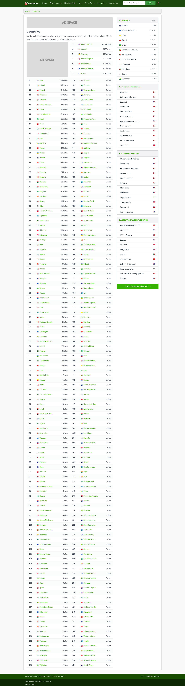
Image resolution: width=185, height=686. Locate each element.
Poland (41, 90)
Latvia (40, 317)
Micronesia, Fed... (88, 443)
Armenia (85, 172)
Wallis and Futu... (88, 655)
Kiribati (85, 380)
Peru (40, 370)
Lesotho (85, 394)
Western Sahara (88, 660)
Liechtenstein (87, 409)
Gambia (85, 317)
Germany (83, 54)
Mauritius (41, 641)
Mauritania (86, 114)
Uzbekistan (42, 356)
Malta (40, 385)
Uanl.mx (138, 254)
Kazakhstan (42, 312)
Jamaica (85, 375)
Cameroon (42, 602)
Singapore (42, 95)
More (154, 20)
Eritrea (84, 278)
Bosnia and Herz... (45, 486)
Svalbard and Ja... (89, 607)
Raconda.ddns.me (138, 269)
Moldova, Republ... (45, 322)
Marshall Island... (88, 428)
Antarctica (86, 162)
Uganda (85, 80)
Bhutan (85, 196)
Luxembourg (43, 298)
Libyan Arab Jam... (89, 404)
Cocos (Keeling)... (88, 249)
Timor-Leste (87, 617)
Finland (41, 158)
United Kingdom (85, 59)
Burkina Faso (87, 220)
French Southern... (89, 307)
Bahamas (86, 182)
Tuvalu (84, 641)
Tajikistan (42, 665)
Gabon (84, 312)
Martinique (86, 433)
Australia (41, 100)
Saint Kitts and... (88, 525)
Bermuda (85, 191)
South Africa (43, 220)
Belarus (41, 288)
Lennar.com (138, 164)
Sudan (84, 597)
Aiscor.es (138, 245)
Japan (40, 109)
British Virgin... (87, 665)
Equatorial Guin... (88, 274)
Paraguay (42, 501)
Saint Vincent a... (88, 544)
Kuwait (41, 452)
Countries (149, 676)
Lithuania (41, 230)
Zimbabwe (42, 593)
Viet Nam (41, 196)
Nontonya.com (138, 173)
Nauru (84, 462)
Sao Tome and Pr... (89, 559)
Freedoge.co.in (138, 126)
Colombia (42, 336)
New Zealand (43, 274)
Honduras (86, 109)
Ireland (41, 85)
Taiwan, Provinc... (44, 211)
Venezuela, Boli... (44, 544)
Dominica (85, 269)
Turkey (41, 148)
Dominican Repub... (45, 607)
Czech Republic (44, 129)
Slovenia (41, 283)
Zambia (85, 133)
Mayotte (85, 438)
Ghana (40, 617)
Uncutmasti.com (138, 111)
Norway (41, 201)
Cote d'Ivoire (87, 100)
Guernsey (86, 341)
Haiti (84, 356)
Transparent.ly (138, 202)
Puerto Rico (42, 660)
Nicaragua (42, 655)
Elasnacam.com (138, 136)
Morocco (41, 472)
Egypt (40, 409)
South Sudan (87, 593)
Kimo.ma (138, 183)
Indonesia (42, 235)
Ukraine (41, 153)
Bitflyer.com (138, 249)
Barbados (86, 187)
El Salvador (42, 612)
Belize (40, 419)
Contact (157, 676)
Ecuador (41, 380)
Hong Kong (42, 187)
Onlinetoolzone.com (138, 264)
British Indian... (87, 216)
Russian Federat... (86, 68)
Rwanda (85, 510)
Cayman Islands (88, 90)
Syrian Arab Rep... (45, 414)
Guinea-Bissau (87, 346)
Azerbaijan (42, 332)
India (40, 80)
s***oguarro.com (138, 116)
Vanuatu (85, 85)
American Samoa (89, 143)
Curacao (41, 559)
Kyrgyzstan (42, 626)
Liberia (84, 399)
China (40, 162)
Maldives (85, 419)
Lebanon (41, 631)
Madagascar (43, 636)
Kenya (40, 404)
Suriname (86, 602)
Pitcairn (85, 501)
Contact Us (113, 3)
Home (44, 3)
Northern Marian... (89, 486)
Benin (40, 549)
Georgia (41, 365)
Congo (84, 254)
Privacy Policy (30, 684)
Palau (84, 491)
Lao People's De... (88, 390)
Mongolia (41, 491)
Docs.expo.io (138, 207)
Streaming (101, 3)
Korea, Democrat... (89, 385)
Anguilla (85, 158)
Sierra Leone (87, 568)
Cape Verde (86, 230)
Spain (40, 124)
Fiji (83, 293)
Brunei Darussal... (44, 510)
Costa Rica (42, 428)
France (82, 73)
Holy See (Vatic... (88, 365)
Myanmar (42, 535)
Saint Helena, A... (88, 520)
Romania (41, 172)
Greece (41, 254)
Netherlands (84, 64)
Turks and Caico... (88, 636)
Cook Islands (87, 259)
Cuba (40, 467)
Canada (82, 49)
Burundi (85, 225)
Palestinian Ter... (88, 119)
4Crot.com (138, 92)
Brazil (40, 119)
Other (40, 206)
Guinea (41, 448)
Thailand (41, 264)
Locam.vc (138, 240)
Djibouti (85, 264)
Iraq (83, 370)
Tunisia (41, 506)
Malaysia (41, 278)
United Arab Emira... (137, 59)
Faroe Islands (87, 288)
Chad (84, 240)
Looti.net (138, 102)
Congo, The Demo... (45, 520)
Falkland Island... (88, 283)
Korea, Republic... (44, 104)
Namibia (85, 457)
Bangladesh (42, 375)
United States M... (89, 646)
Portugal (41, 240)
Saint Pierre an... (88, 539)
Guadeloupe (86, 332)
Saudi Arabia (43, 361)
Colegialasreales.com (138, 97)
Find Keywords (56, 3)
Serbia (40, 327)
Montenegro (43, 646)
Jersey (41, 622)
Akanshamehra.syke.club (138, 121)
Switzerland (42, 133)
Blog (80, 3)
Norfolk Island (87, 481)
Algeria (41, 423)
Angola (85, 153)
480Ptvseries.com (138, 140)
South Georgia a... (89, 588)
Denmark (41, 167)
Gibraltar (85, 322)
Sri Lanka (41, 390)
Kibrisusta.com (138, 259)
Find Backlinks (70, 3)
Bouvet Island (87, 211)
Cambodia (42, 515)
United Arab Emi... (45, 341)
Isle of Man (42, 568)
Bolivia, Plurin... (43, 554)
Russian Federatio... (137, 30)
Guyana (85, 351)
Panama (41, 462)
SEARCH (150, 3)
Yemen (85, 129)
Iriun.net (138, 278)
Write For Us (90, 3)
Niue (84, 477)
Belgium (41, 177)
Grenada (85, 327)
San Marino (86, 554)
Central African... (88, 235)
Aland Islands (87, 138)
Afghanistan (43, 597)
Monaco (85, 448)
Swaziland (86, 612)
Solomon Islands (88, 578)
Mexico (41, 269)
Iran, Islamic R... (44, 114)
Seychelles (42, 433)
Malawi (85, 414)
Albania (41, 477)
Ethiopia (41, 525)
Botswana (86, 206)
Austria (41, 225)
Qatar (40, 588)
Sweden (41, 143)
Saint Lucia (86, 530)
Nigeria (41, 496)
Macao (41, 578)
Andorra (85, 148)
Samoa (85, 549)
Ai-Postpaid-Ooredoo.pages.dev (138, 274)
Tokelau (85, 622)
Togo (84, 124)
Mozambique (43, 651)
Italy (40, 138)
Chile (40, 307)
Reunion (85, 506)
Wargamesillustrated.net (138, 159)
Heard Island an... (88, 361)
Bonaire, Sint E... (88, 201)
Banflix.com (138, 107)
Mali (84, 423)
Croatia (41, 293)
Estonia (41, 259)
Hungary (41, 182)
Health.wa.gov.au (138, 212)
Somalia (85, 583)
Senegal (85, 564)
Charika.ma (138, 188)
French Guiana (87, 298)
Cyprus (41, 399)
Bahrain (41, 481)
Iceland (41, 346)
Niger (84, 472)
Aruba (84, 177)
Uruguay (41, 438)
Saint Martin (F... (88, 535)
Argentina (42, 216)
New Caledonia (88, 467)
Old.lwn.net (138, 193)
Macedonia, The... (45, 530)
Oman (40, 583)
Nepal (40, 457)
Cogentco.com (138, 197)
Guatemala (86, 104)
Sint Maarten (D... (88, 573)
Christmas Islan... (88, 245)
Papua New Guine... (89, 496)
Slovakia (41, 249)
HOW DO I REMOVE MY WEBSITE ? (138, 286)
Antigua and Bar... (89, 167)
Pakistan (41, 351)
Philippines (42, 443)
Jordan (41, 573)
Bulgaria (41, 191)
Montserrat (86, 452)
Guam (84, 336)
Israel (40, 245)
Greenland (42, 564)
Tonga (84, 626)
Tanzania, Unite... (44, 394)
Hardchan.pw (138, 131)
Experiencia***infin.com (138, 168)
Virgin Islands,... (44, 303)
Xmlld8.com (138, 145)
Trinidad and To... (88, 631)
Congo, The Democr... (137, 50)
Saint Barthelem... (89, 515)
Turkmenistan (43, 539)
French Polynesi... (88, 303)
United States (84, 44)
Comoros (85, 95)
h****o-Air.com (138, 235)
